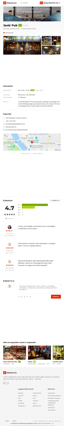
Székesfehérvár (37, 393)
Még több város (37, 406)
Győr (34, 398)
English (13, 421)
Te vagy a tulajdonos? (37, 153)
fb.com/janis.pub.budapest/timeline (17, 130)
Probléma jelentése (25, 153)
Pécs (19, 398)
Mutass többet (39, 90)
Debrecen (20, 395)
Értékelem (56, 296)
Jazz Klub (6, 29)
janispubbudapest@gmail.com (15, 124)
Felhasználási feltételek (54, 395)
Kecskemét (21, 403)
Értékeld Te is (55, 200)
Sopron (35, 403)
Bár (19, 29)
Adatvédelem (51, 393)
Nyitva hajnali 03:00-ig (29, 29)
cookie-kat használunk (44, 423)
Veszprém (35, 400)
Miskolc (35, 395)
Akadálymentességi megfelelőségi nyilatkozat (53, 403)
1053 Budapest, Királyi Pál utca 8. (16, 118)
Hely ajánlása (51, 410)
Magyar (6, 421)
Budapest (20, 393)
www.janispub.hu (11, 127)
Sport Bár (12, 29)
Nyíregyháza (21, 406)
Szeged (20, 400)
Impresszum (51, 407)
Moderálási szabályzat (54, 398)
